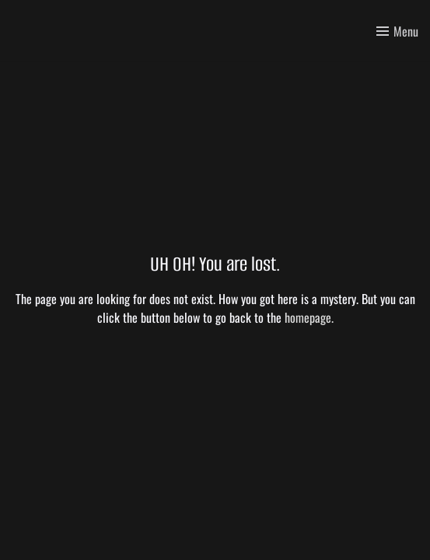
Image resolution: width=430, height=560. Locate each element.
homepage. (309, 317)
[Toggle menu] (397, 31)
